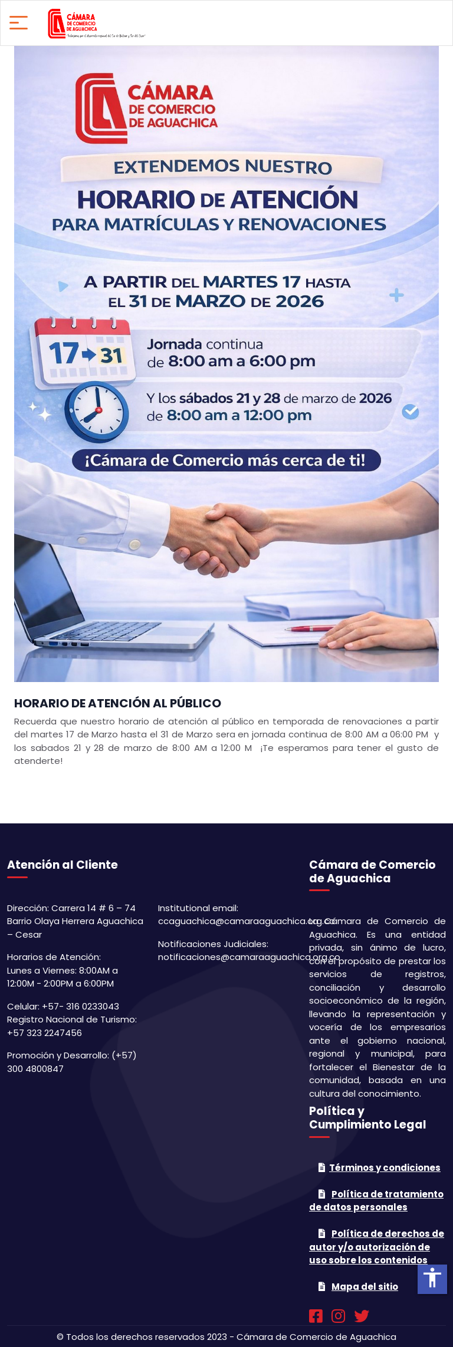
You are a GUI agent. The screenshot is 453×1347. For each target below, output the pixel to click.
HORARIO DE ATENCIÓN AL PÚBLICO (117, 703)
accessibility (432, 1277)
